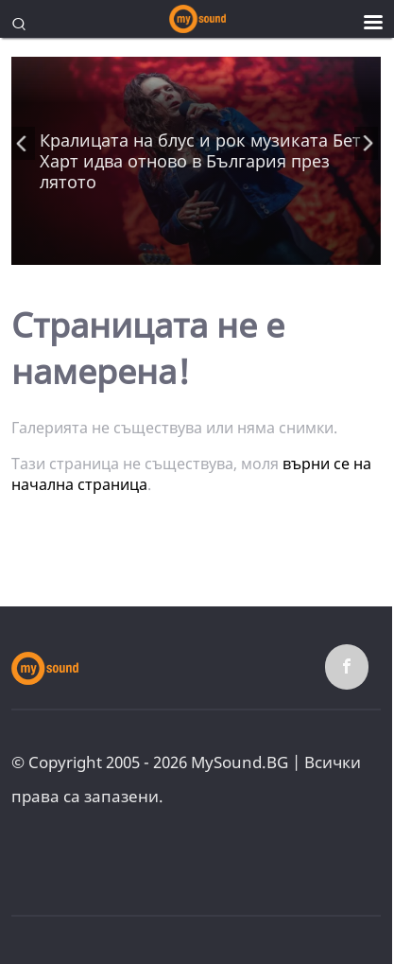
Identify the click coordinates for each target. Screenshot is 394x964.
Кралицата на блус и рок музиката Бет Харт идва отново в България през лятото (200, 161)
